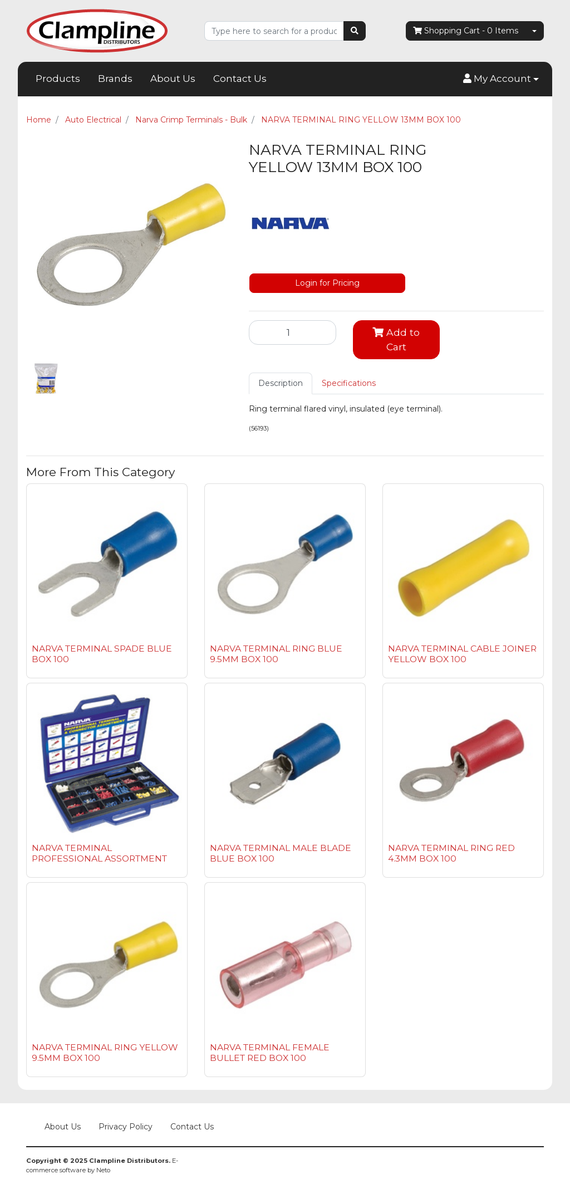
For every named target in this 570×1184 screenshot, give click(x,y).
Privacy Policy (126, 1127)
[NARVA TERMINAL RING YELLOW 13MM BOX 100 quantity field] (292, 332)
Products (58, 78)
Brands (115, 78)
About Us (172, 78)
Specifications (349, 383)
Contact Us (240, 78)
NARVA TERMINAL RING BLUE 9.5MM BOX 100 (276, 653)
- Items (465, 31)
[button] (501, 79)
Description (280, 383)
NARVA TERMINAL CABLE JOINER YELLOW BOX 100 (462, 653)
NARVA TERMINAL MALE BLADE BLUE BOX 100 (280, 853)
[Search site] (354, 31)
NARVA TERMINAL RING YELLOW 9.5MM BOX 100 (105, 1052)
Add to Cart (396, 339)
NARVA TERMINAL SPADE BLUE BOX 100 (102, 653)
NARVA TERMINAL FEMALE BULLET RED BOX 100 (270, 1052)
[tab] (280, 383)
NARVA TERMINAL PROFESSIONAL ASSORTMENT (99, 853)
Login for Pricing (327, 283)
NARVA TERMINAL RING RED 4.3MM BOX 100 (451, 853)
